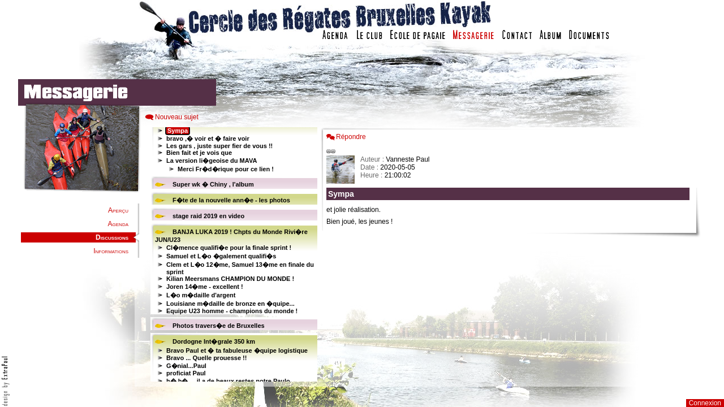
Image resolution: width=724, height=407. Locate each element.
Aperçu (118, 210)
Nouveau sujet (177, 117)
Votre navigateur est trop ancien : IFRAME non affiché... (232, 254)
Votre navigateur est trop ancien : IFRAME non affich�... (511, 254)
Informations (110, 251)
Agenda (118, 224)
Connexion (705, 403)
